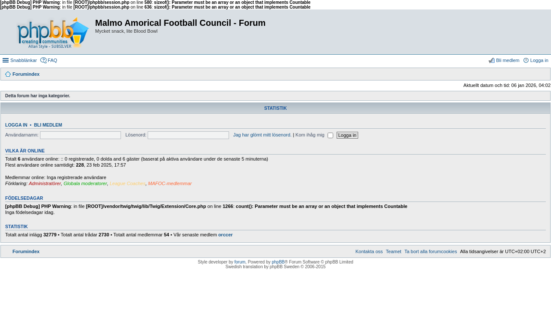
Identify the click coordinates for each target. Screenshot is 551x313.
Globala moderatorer (85, 183)
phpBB (278, 262)
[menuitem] (430, 251)
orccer (225, 234)
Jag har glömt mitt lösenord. (262, 134)
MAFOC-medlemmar (170, 183)
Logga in (16, 124)
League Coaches (127, 183)
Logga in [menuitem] (539, 60)
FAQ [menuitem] (52, 60)
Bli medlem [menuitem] (507, 60)
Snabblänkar (23, 60)
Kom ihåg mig (314, 134)
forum (240, 262)
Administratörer (45, 183)
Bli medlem (48, 124)
